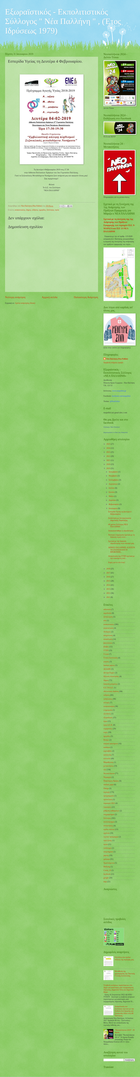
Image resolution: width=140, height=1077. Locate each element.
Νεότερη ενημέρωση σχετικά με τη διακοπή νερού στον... (121, 536)
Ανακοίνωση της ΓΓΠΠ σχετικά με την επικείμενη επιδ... (121, 557)
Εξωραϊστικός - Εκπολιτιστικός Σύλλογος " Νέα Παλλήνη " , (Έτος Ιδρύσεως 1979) (63, 21)
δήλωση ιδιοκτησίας (111, 676)
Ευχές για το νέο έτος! (116, 562)
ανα (104, 621)
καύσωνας (107, 755)
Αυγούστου (113, 484)
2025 (108, 444)
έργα (105, 721)
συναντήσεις (108, 826)
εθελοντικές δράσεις (111, 691)
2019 (108, 468)
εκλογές (106, 703)
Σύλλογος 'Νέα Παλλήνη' (111, 427)
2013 (108, 589)
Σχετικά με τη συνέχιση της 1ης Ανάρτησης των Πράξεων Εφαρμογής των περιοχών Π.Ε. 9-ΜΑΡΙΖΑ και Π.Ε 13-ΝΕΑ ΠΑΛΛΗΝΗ (119, 225)
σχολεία (106, 833)
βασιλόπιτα (107, 643)
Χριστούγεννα (108, 863)
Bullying (106, 867)
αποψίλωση (107, 639)
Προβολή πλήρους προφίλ (113, 363)
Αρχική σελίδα (49, 297)
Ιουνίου (112, 492)
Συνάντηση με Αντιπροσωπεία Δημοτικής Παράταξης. (119, 519)
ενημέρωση (107, 710)
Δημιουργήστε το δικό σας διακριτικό (115, 432)
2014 (108, 585)
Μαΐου (111, 496)
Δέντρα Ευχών (108, 673)
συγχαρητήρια (108, 814)
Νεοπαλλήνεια (108, 773)
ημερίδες (42, 210)
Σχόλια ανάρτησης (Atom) (25, 303)
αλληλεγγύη (108, 617)
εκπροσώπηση (108, 706)
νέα (104, 770)
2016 (108, 577)
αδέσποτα (107, 609)
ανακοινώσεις (20, 210)
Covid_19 (107, 870)
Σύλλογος (50, 210)
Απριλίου (112, 500)
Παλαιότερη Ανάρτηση (86, 297)
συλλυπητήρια (108, 822)
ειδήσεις (35, 210)
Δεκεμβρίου (113, 472)
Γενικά (106, 654)
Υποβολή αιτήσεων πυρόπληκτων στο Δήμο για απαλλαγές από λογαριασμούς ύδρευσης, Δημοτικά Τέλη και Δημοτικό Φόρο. (118, 988)
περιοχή (106, 792)
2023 (108, 452)
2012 (108, 593)
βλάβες (106, 647)
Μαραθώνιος (108, 762)
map (105, 882)
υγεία (57, 210)
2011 (108, 597)
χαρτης (106, 855)
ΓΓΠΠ (105, 650)
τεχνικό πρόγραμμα (110, 837)
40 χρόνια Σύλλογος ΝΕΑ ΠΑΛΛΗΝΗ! (118, 525)
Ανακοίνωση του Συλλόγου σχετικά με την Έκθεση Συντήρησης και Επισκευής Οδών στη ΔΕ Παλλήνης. (124, 1011)
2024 (108, 448)
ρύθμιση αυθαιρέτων (111, 811)
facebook (106, 874)
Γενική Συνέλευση (110, 658)
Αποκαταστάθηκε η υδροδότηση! (120, 531)
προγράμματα (108, 796)
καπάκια (106, 747)
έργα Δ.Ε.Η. (108, 725)
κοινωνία (106, 759)
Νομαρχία (107, 777)
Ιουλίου (112, 488)
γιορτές (106, 662)
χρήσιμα (106, 859)
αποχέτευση (108, 635)
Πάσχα (106, 788)
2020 (108, 464)
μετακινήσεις (108, 766)
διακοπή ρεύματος (110, 684)
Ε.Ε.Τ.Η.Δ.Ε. (108, 688)
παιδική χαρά (108, 785)
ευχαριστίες (107, 729)
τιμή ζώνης (107, 840)
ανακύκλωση (108, 628)
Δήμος (28, 210)
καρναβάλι (107, 751)
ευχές (105, 732)
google (106, 878)
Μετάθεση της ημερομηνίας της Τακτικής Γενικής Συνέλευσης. (125, 973)
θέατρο (106, 740)
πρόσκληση (107, 799)
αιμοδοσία (107, 613)
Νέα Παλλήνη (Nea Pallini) (117, 359)
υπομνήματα (108, 852)
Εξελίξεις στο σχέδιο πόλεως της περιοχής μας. (124, 958)
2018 (108, 569)
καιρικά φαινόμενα (110, 744)
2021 (108, 460)
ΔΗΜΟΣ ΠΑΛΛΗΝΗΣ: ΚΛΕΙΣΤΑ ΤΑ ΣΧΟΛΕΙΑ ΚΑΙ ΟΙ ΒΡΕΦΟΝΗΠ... (121, 549)
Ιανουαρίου (113, 508)
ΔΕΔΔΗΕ (107, 669)
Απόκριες (107, 632)
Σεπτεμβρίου (114, 480)
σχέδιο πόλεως (109, 829)
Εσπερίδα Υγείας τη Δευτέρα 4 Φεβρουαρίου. (119, 513)
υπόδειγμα (107, 848)
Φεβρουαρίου (114, 504)
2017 (108, 573)
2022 (108, 456)
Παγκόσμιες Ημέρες (111, 781)
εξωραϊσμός (108, 718)
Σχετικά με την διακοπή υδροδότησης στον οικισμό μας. (121, 542)
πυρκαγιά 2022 (109, 803)
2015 (108, 581)
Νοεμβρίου (113, 476)
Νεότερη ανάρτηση (15, 297)
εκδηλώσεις (107, 699)
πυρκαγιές (107, 807)
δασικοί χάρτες (109, 665)
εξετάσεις (107, 714)
